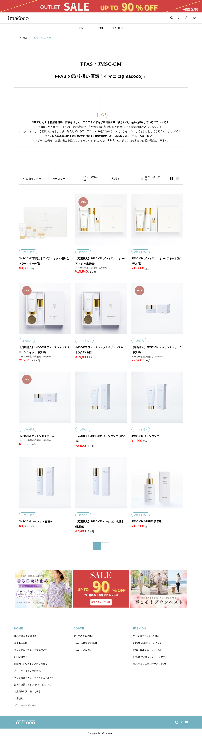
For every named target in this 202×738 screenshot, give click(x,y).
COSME (99, 28)
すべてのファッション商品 (146, 636)
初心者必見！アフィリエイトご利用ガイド (35, 677)
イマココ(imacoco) (123, 76)
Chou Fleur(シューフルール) (147, 650)
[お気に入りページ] (179, 18)
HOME (81, 28)
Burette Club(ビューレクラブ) (147, 643)
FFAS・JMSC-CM (83, 650)
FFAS (60, 76)
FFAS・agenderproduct (85, 643)
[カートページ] (193, 18)
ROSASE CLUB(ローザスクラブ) (149, 663)
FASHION (118, 28)
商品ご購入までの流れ (25, 636)
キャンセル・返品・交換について (30, 650)
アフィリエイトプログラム (27, 670)
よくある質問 (20, 643)
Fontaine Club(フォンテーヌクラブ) (150, 656)
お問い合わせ (20, 656)
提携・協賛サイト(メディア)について (32, 684)
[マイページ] (186, 18)
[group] (101, 6)
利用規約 (18, 698)
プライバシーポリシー (25, 705)
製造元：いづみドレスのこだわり (30, 663)
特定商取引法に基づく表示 (27, 691)
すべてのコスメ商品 (84, 636)
